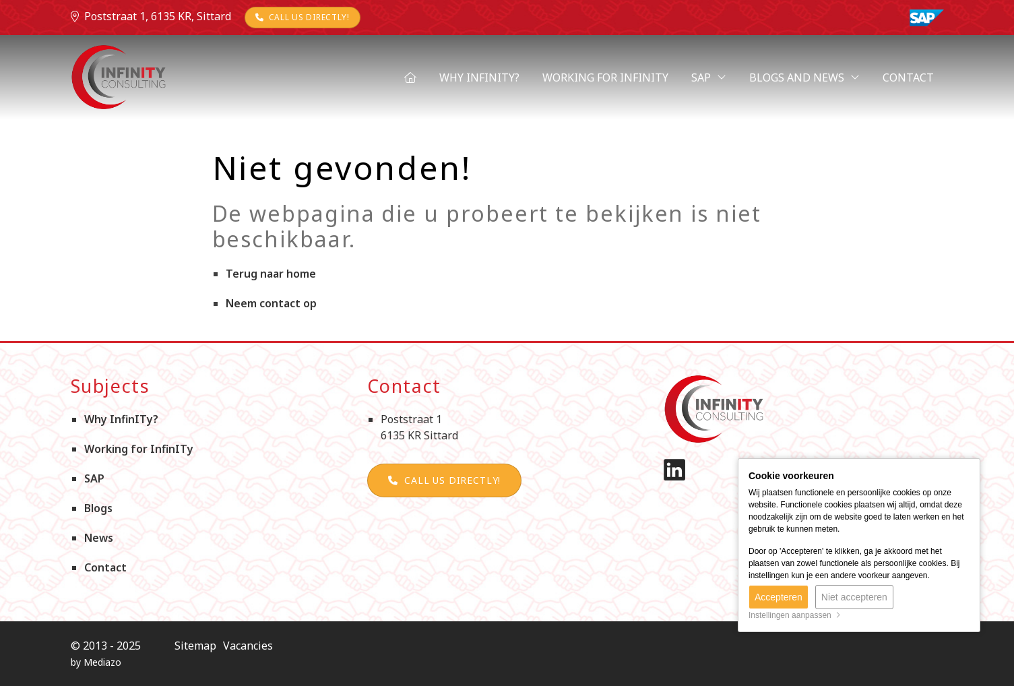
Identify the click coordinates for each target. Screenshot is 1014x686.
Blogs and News (804, 77)
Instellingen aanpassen (795, 615)
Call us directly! (302, 17)
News (98, 537)
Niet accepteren (854, 597)
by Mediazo (96, 662)
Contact (908, 77)
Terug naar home (271, 273)
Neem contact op (271, 303)
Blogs (98, 508)
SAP (708, 77)
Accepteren (778, 597)
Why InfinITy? (479, 77)
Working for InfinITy (605, 77)
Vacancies (248, 645)
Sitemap (195, 645)
